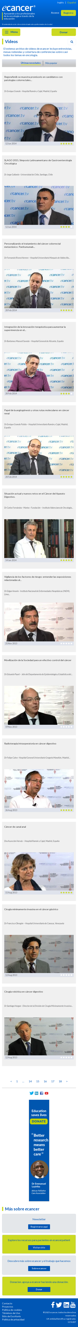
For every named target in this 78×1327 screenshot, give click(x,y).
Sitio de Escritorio (11, 1316)
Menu (11, 32)
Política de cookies (12, 1309)
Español (72, 2)
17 (52, 1081)
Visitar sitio (39, 1247)
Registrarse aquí (39, 1226)
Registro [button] (68, 12)
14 (30, 1081)
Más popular (51, 63)
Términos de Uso (11, 1313)
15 (37, 1081)
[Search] (72, 42)
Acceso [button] (55, 12)
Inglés (60, 2)
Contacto (7, 1303)
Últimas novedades (31, 63)
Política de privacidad (13, 1319)
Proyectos (7, 1306)
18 (60, 1081)
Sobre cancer (39, 1268)
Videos (11, 41)
